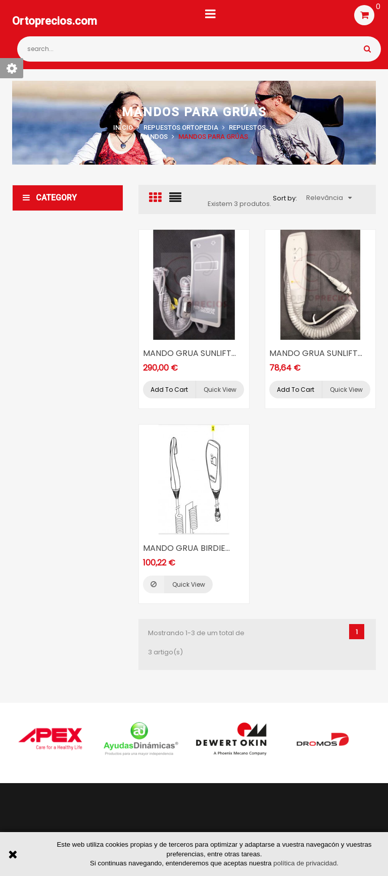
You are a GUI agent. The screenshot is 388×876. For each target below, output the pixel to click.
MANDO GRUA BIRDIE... (186, 548)
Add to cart (169, 389)
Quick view (220, 389)
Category (50, 197)
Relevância (329, 197)
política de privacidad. (305, 863)
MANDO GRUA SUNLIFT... (189, 353)
